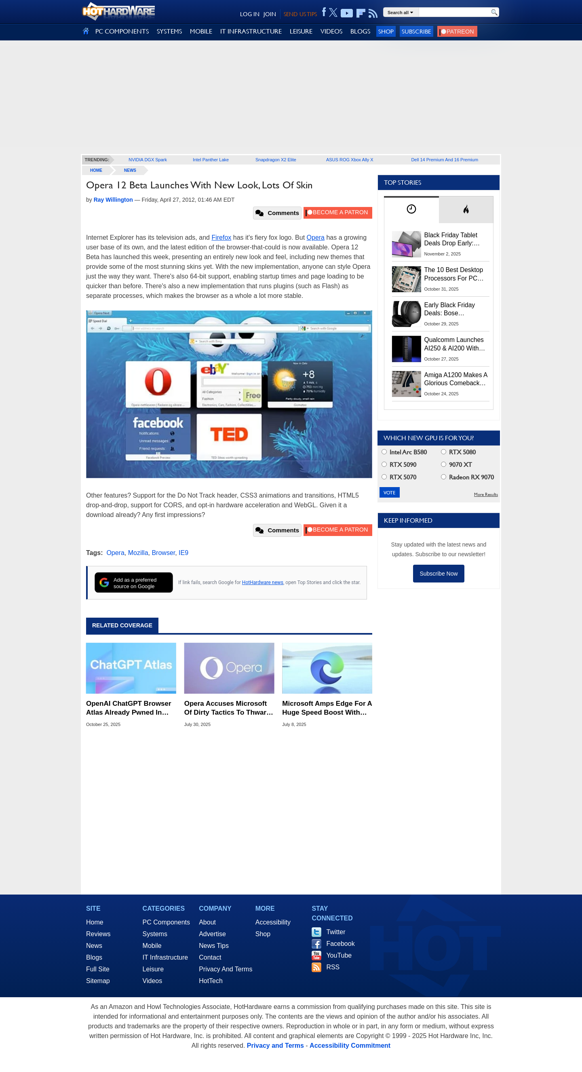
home (96, 170)
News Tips (214, 945)
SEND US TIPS (300, 14)
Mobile (152, 945)
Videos (152, 980)
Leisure (153, 969)
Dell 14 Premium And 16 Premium (444, 159)
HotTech (211, 980)
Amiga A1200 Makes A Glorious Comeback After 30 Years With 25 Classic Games (455, 379)
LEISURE (301, 31)
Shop (386, 31)
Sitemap (98, 980)
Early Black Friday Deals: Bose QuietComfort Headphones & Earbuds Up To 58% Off (452, 310)
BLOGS (360, 31)
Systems (155, 934)
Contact (210, 957)
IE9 (183, 552)
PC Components (166, 922)
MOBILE (201, 31)
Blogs (94, 957)
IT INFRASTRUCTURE (251, 31)
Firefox (221, 237)
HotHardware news (262, 582)
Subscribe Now (439, 573)
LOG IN (249, 14)
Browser (163, 552)
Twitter (335, 932)
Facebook (340, 943)
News (130, 170)
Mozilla (138, 552)
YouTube (339, 955)
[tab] (411, 209)
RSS (333, 967)
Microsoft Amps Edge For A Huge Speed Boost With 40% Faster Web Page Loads (327, 708)
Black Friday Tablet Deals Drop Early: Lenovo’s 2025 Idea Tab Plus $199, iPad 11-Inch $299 (452, 240)
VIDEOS (331, 31)
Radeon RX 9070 (467, 477)
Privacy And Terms (225, 969)
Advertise (212, 934)
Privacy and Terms (275, 1045)
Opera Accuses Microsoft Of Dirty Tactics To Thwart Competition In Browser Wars (226, 708)
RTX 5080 (458, 452)
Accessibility (273, 922)
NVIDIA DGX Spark (148, 159)
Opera (316, 237)
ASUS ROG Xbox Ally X (349, 159)
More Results (486, 494)
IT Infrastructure (165, 957)
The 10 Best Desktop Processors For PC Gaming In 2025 (453, 274)
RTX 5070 (399, 477)
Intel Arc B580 (404, 452)
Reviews (98, 934)
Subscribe (416, 31)
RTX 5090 (399, 464)
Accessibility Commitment (350, 1045)
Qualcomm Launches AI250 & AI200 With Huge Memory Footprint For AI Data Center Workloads (454, 344)
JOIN (270, 14)
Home (94, 922)
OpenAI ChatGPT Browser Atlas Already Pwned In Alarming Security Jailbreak (128, 708)
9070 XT (456, 464)
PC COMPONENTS (122, 31)
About (207, 922)
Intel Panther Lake (211, 159)
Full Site (98, 969)
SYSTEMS (169, 31)
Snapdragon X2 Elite (275, 159)
